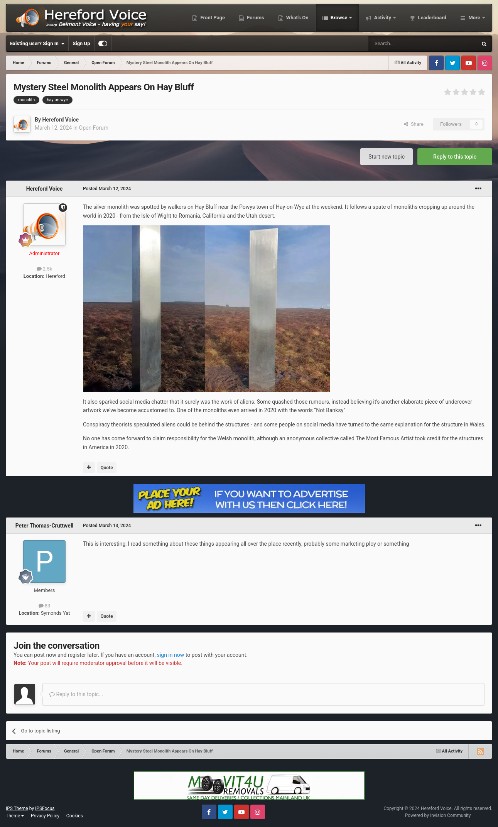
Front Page (212, 17)
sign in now (170, 655)
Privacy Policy (45, 816)
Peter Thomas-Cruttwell (44, 526)
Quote (106, 467)
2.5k (44, 269)
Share (414, 124)
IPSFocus (44, 808)
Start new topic (386, 157)
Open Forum (93, 128)
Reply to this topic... (76, 694)
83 (45, 606)
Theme (15, 816)
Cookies (74, 816)
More (474, 17)
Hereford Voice (60, 120)
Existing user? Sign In (37, 43)
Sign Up (81, 43)
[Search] (404, 43)
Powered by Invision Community (438, 815)
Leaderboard (431, 17)
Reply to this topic (454, 157)
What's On (297, 17)
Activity (382, 17)
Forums (255, 17)
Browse (339, 17)
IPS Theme (17, 808)
